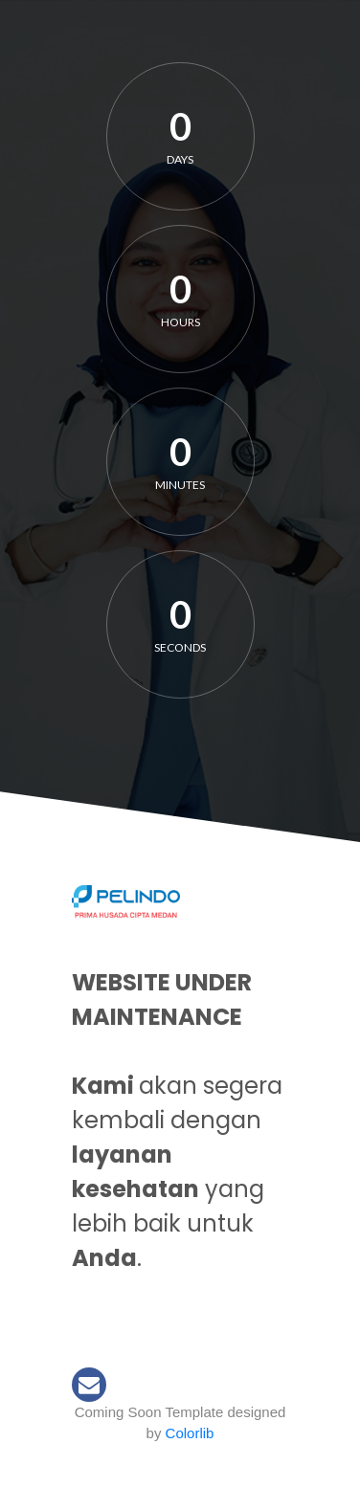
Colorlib (190, 1433)
